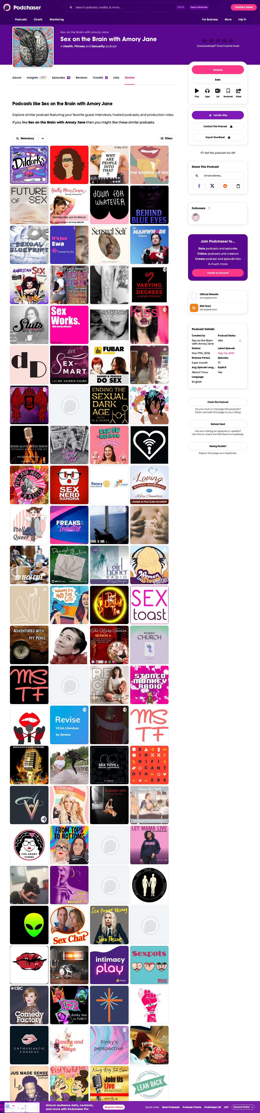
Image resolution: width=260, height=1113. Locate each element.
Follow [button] (218, 70)
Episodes (61, 77)
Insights (37, 77)
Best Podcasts (170, 1107)
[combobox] (137, 7)
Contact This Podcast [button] (218, 126)
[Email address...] (218, 175)
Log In (242, 19)
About (16, 77)
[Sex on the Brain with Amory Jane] (33, 47)
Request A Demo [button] (114, 1107)
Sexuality (98, 46)
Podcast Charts (192, 1107)
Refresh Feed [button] (218, 424)
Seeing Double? (218, 446)
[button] (22, 19)
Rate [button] (218, 79)
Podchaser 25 (212, 1107)
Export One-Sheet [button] (218, 137)
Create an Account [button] (218, 273)
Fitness (79, 46)
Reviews (81, 77)
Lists (116, 77)
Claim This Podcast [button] (218, 402)
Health (68, 46)
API (226, 1107)
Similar (130, 77)
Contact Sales (244, 7)
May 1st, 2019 (226, 353)
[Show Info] (240, 340)
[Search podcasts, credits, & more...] (125, 7)
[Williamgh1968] (196, 217)
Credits (100, 77)
